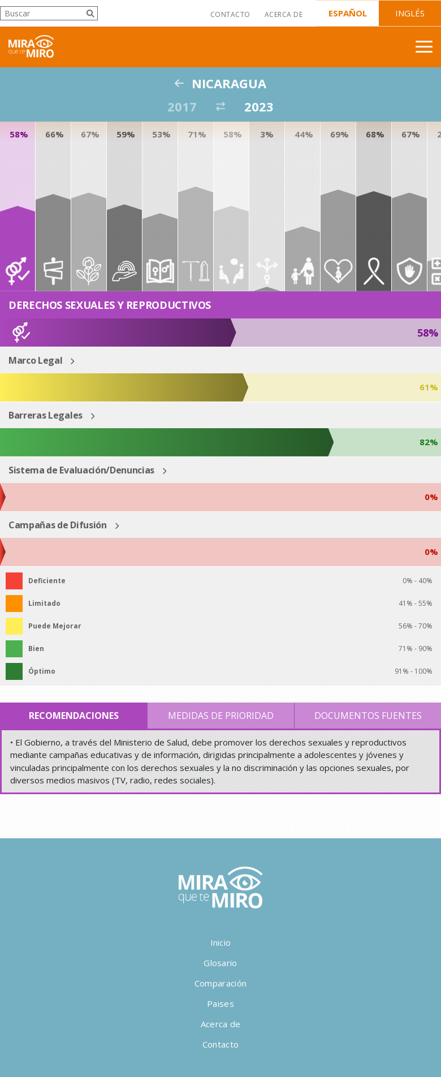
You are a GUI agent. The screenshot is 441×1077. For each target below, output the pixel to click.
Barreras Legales (45, 415)
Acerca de (283, 14)
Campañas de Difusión (57, 525)
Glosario (220, 962)
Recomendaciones (74, 715)
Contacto (230, 14)
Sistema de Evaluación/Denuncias (81, 470)
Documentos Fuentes (368, 715)
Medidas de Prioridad (221, 715)
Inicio (220, 942)
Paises (220, 1003)
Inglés (410, 13)
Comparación (220, 983)
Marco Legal (35, 360)
